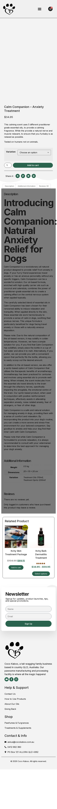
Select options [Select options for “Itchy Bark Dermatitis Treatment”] (41, 574)
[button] (39, 9)
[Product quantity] (8, 165)
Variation (11, 152)
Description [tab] (9, 186)
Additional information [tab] (26, 186)
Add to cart (33, 165)
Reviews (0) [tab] (44, 186)
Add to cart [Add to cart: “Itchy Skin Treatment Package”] (16, 567)
